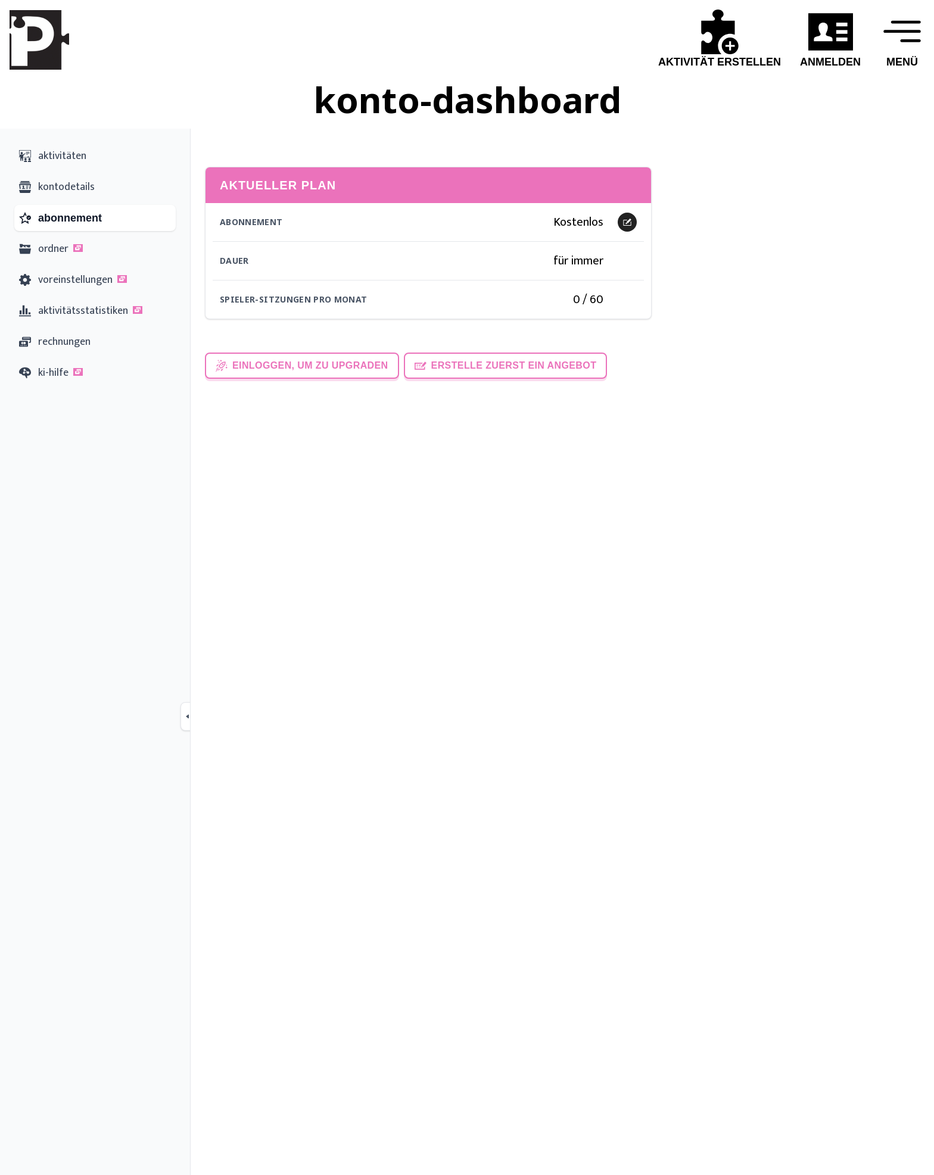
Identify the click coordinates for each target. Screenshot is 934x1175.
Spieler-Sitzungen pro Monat (293, 299)
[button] (78, 248)
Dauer (234, 260)
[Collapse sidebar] (187, 716)
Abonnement (251, 221)
